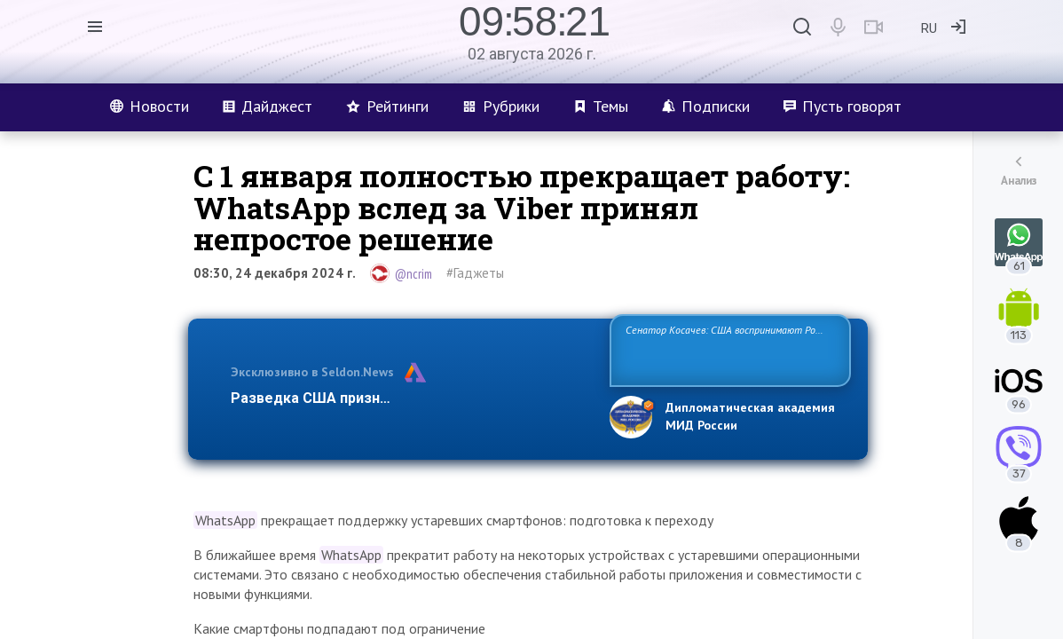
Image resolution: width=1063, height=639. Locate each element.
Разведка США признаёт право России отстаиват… (410, 398)
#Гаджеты (475, 272)
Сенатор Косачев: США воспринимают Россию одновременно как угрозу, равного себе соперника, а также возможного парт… (727, 349)
